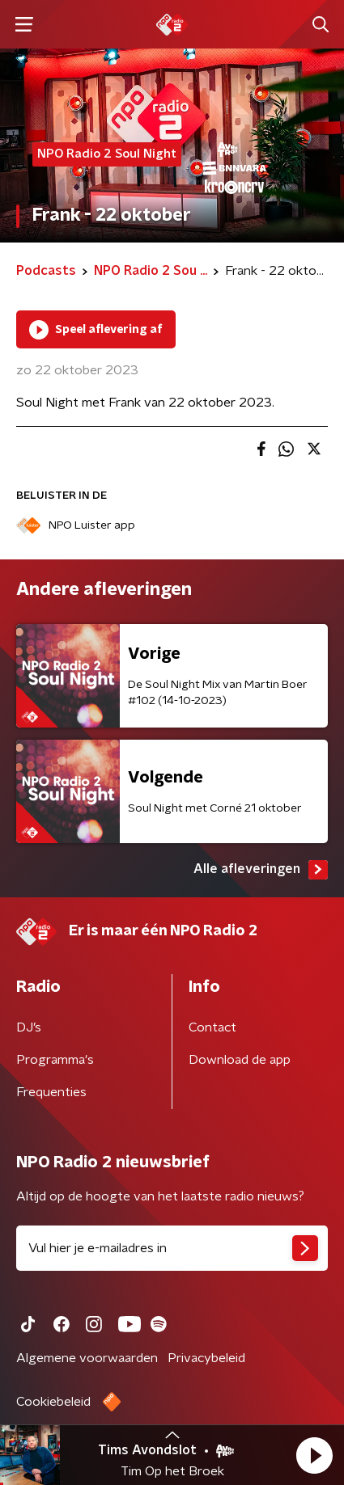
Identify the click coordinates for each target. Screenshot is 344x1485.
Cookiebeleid (53, 1401)
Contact (212, 1027)
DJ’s (28, 1027)
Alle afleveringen (260, 870)
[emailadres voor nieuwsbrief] (172, 1248)
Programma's (55, 1059)
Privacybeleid (206, 1358)
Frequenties (51, 1092)
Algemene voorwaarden (87, 1358)
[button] (314, 1455)
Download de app (240, 1059)
